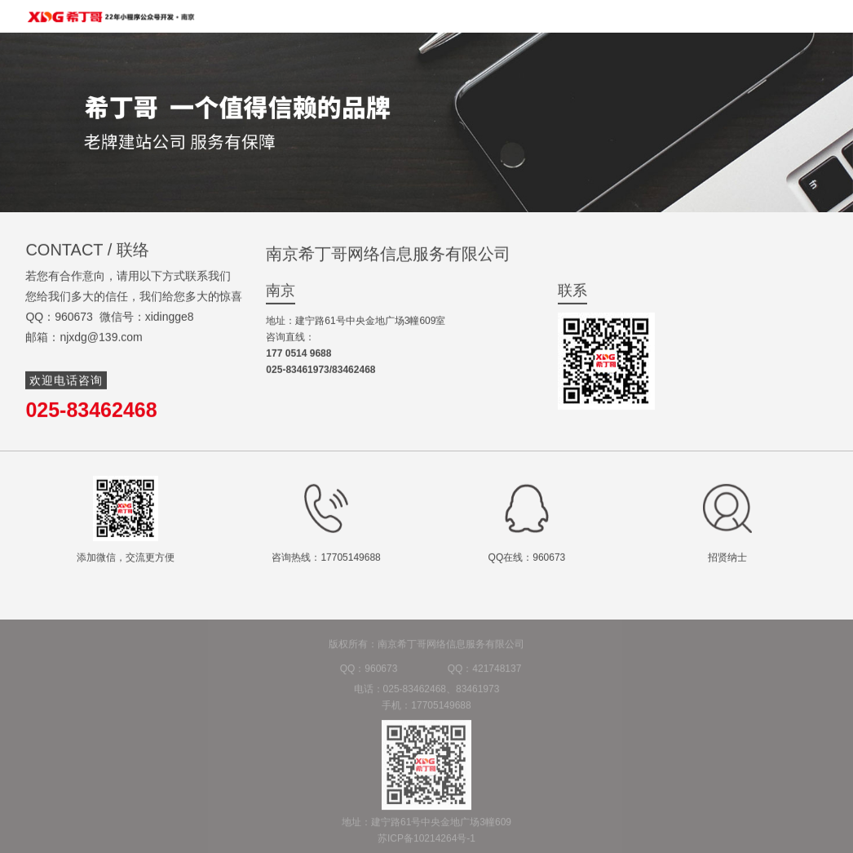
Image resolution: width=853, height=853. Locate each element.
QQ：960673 (369, 674)
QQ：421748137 (485, 674)
